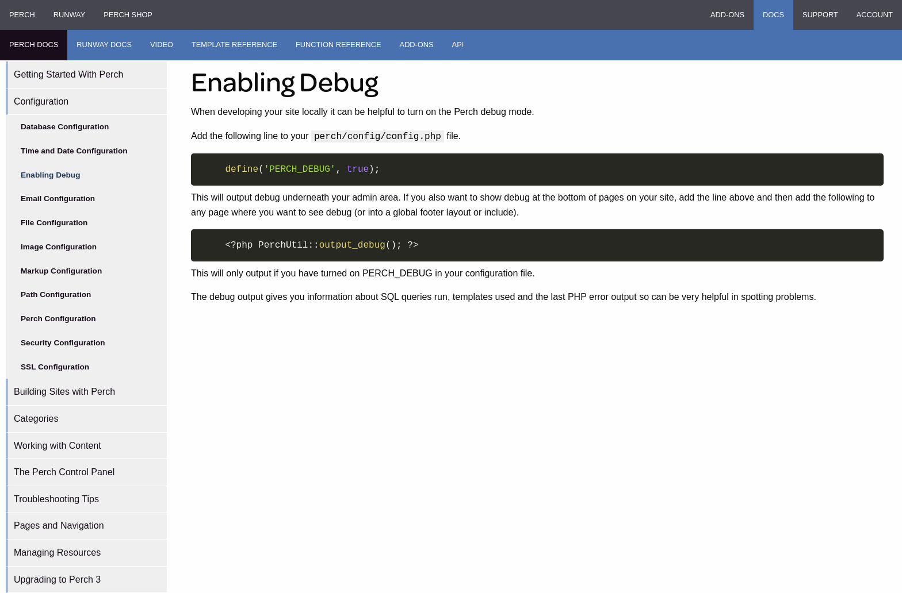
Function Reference (338, 44)
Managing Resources (57, 552)
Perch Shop (128, 14)
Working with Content (57, 445)
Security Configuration (63, 342)
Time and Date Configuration (74, 151)
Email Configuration (58, 198)
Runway (69, 14)
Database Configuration (65, 126)
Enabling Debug (50, 175)
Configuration (41, 101)
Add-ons (727, 14)
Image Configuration (59, 246)
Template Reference (234, 44)
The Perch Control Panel (64, 472)
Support (820, 14)
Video (161, 44)
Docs (773, 14)
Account (875, 14)
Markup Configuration (61, 271)
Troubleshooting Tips (56, 499)
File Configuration (54, 222)
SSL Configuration (55, 367)
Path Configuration (56, 294)
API (458, 44)
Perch (22, 14)
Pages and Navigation (59, 525)
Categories (36, 418)
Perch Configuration (58, 318)
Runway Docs (104, 44)
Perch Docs (33, 44)
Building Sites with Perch (64, 391)
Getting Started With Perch (68, 74)
